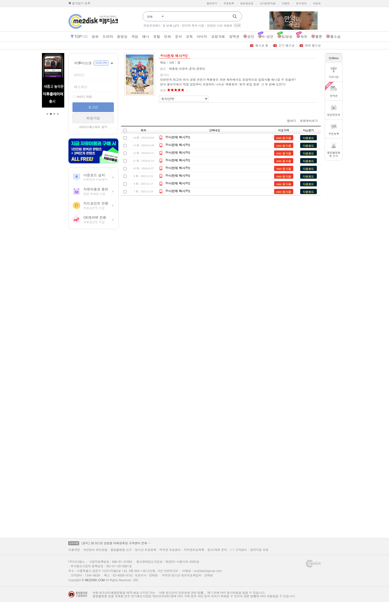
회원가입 (93, 117)
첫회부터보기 (309, 120)
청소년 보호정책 (145, 549)
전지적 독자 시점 (193, 25)
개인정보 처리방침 (95, 549)
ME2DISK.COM (95, 580)
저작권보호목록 (194, 549)
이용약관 (74, 549)
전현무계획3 (151, 25)
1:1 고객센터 (238, 549)
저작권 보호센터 (170, 549)
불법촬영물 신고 (121, 549)
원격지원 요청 (259, 549)
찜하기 (291, 120)
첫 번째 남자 (170, 25)
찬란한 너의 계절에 (219, 25)
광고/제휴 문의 (217, 549)
